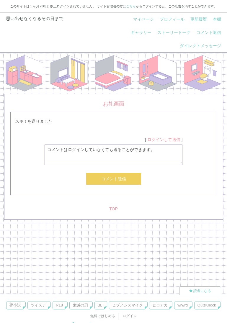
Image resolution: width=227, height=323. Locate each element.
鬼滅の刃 (80, 305)
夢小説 (15, 305)
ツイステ (38, 305)
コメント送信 (113, 178)
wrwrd (182, 305)
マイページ (143, 19)
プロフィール (172, 19)
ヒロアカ (160, 305)
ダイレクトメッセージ (200, 45)
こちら (131, 6)
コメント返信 (208, 32)
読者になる (200, 291)
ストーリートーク (173, 32)
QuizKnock (206, 305)
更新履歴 (198, 19)
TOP (113, 208)
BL (100, 305)
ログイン (130, 316)
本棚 (217, 19)
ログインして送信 (163, 139)
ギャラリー (141, 32)
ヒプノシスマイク (127, 305)
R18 (59, 305)
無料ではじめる (102, 316)
